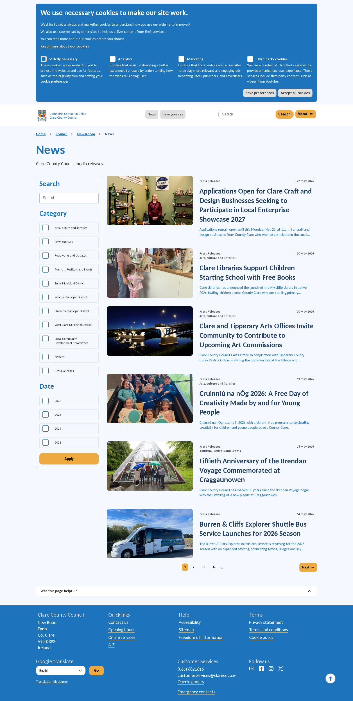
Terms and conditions (269, 630)
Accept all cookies (295, 93)
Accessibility (190, 622)
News (152, 114)
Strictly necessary (63, 59)
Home (41, 134)
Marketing (195, 59)
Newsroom (86, 134)
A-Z (111, 645)
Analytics (125, 59)
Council (61, 134)
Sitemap (186, 630)
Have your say (173, 114)
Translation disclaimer (52, 681)
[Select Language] (61, 670)
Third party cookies (271, 59)
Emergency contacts (196, 691)
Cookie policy (261, 637)
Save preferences (260, 93)
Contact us (118, 622)
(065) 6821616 (191, 669)
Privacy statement (266, 622)
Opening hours (121, 630)
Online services (122, 637)
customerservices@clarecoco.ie (207, 675)
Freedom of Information (201, 637)
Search (49, 183)
